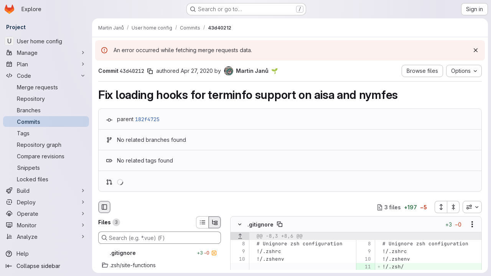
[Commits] (46, 121)
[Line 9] (238, 252)
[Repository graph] (46, 144)
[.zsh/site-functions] (159, 265)
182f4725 (147, 119)
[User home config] (46, 41)
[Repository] (46, 98)
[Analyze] (46, 236)
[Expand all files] (441, 207)
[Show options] (472, 224)
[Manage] (46, 52)
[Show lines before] (240, 236)
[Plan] (46, 64)
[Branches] (46, 110)
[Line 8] (238, 244)
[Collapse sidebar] (46, 266)
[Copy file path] (279, 224)
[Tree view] (215, 222)
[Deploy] (46, 202)
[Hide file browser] (104, 207)
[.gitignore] (159, 253)
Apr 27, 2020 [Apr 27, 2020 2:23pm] (197, 70)
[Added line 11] (364, 267)
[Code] (46, 75)
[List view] (202, 222)
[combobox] (472, 207)
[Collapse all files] (453, 207)
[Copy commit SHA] (150, 71)
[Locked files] (46, 179)
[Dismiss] (475, 50)
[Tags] (46, 133)
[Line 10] (238, 259)
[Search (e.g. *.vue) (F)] (159, 238)
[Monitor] (46, 225)
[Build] (46, 190)
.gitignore (260, 224)
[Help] (46, 253)
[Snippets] (46, 167)
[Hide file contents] (239, 224)
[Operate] (46, 213)
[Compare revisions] (46, 156)
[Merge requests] (46, 87)
